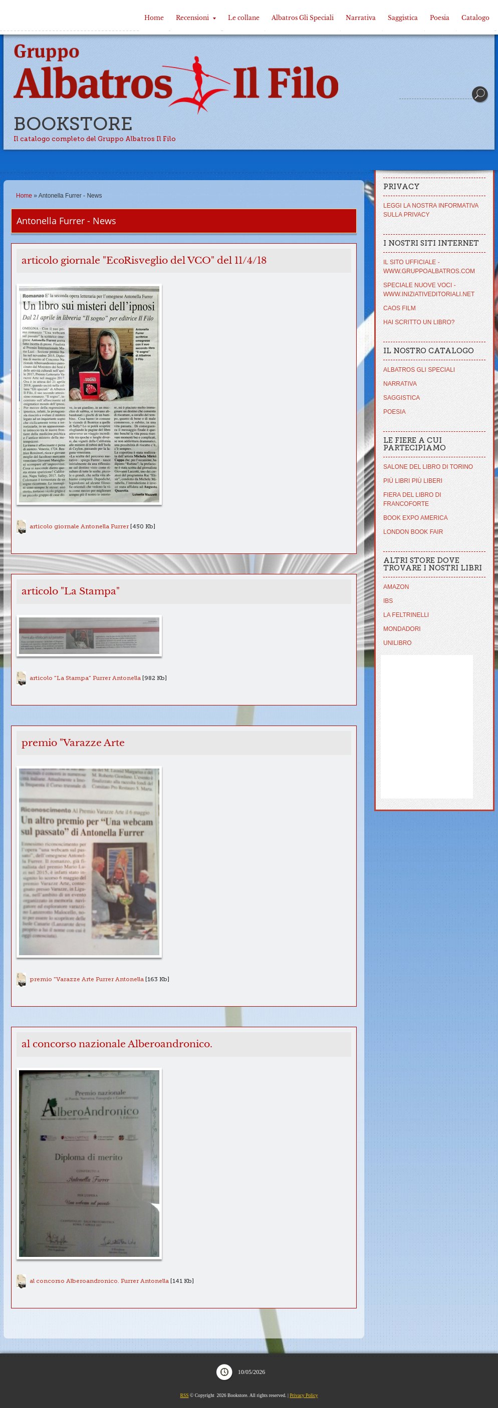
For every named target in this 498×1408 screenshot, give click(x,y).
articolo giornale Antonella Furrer (79, 526)
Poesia (439, 18)
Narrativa (361, 18)
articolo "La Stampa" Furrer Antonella (85, 677)
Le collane (244, 18)
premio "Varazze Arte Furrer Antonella (87, 979)
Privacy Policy (304, 1395)
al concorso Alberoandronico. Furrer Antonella (99, 1280)
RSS (184, 1395)
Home (154, 18)
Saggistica (403, 18)
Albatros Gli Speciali (303, 18)
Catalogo (475, 18)
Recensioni (196, 18)
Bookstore (73, 124)
